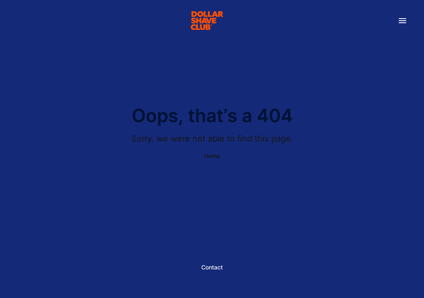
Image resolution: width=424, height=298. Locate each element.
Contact (212, 267)
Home (212, 155)
